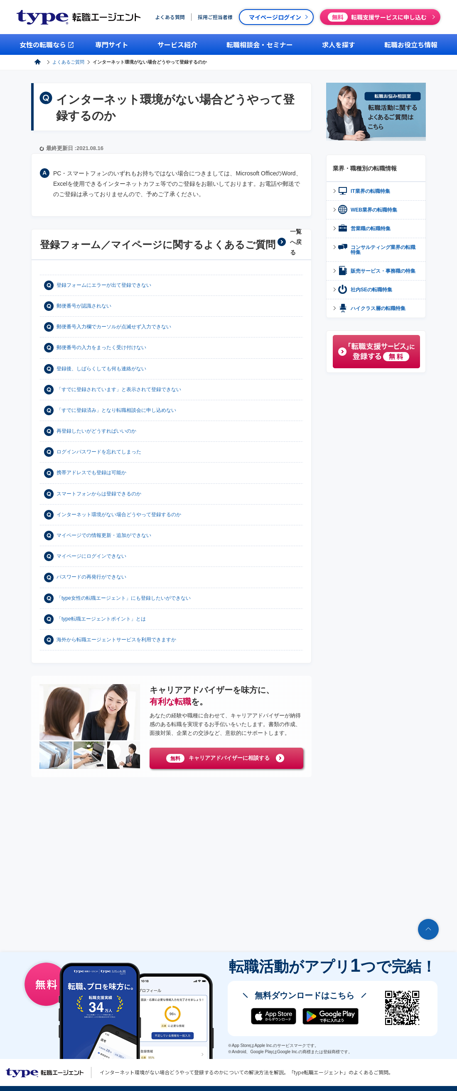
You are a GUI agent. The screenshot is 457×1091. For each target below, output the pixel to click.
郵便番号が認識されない (84, 306)
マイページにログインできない (91, 556)
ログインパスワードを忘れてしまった (99, 452)
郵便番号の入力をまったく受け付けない (101, 347)
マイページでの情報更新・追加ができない (104, 535)
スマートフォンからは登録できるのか (99, 493)
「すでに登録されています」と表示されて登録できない (119, 389)
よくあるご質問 (111, 61)
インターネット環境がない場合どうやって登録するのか (119, 514)
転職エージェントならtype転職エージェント (45, 1072)
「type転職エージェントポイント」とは (101, 618)
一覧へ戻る (296, 242)
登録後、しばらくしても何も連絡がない (101, 368)
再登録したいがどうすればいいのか (96, 431)
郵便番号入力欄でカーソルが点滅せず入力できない (114, 327)
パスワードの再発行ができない (91, 577)
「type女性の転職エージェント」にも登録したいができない (124, 598)
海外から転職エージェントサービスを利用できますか (116, 640)
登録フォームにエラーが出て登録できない (104, 285)
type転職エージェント (63, 61)
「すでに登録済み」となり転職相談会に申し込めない (116, 410)
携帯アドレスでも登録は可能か (91, 472)
